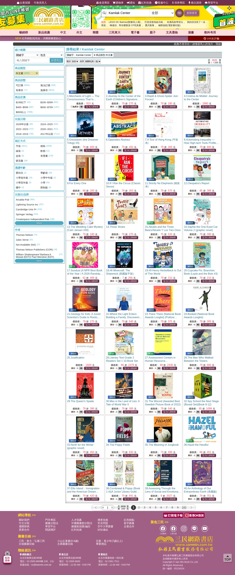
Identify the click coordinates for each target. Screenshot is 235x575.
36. (196, 444)
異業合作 (24, 529)
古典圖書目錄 (65, 544)
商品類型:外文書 (103, 55)
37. (83, 491)
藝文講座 (195, 3)
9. (76, 183)
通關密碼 (24, 526)
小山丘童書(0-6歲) (67, 541)
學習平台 (211, 3)
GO (179, 12)
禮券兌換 (103, 520)
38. (123, 491)
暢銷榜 (23, 32)
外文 (79, 32)
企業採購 (23, 3)
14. (115, 226)
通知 (131, 3)
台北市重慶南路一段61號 (111, 558)
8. (201, 143)
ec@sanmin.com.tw (41, 564)
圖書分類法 (51, 523)
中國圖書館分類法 (81, 523)
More (39, 223)
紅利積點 (129, 520)
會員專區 (103, 3)
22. (124, 317)
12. (196, 183)
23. (163, 317)
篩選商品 (56, 60)
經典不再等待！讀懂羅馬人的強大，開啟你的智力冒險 (207, 44)
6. (118, 139)
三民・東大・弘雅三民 (32, 541)
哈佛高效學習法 (175, 22)
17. (85, 273)
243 (184, 507)
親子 (153, 32)
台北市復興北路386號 (31, 558)
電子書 (135, 32)
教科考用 (210, 32)
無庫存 (74, 106)
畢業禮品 (101, 544)
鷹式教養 (149, 25)
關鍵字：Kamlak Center (79, 55)
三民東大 (114, 32)
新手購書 (129, 523)
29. (80, 401)
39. (163, 491)
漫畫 (191, 32)
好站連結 (103, 529)
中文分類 (24, 523)
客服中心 (161, 3)
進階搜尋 (192, 13)
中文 (63, 32)
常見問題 (103, 523)
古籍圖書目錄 (26, 544)
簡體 (95, 32)
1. (83, 99)
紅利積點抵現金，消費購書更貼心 (38, 38)
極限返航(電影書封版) (169, 25)
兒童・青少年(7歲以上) (109, 541)
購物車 (118, 3)
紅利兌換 (145, 3)
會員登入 (40, 3)
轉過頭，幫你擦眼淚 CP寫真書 (125, 25)
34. (118, 444)
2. (123, 99)
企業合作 (129, 526)
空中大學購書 (105, 526)
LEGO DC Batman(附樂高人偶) (124, 22)
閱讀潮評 (50, 529)
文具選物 (172, 32)
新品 (44, 32)
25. (75, 357)
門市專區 (50, 520)
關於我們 (24, 520)
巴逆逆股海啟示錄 (154, 22)
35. (162, 444)
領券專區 (178, 3)
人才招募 (76, 520)
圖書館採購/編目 (80, 526)
